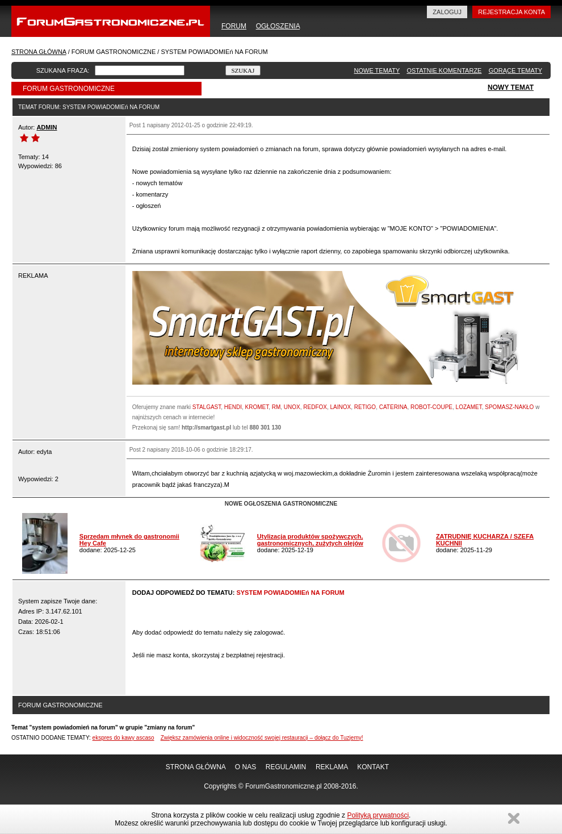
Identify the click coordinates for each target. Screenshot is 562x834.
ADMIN (46, 127)
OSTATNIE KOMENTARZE (443, 70)
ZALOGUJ (447, 12)
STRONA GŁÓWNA (38, 51)
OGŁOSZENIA (278, 26)
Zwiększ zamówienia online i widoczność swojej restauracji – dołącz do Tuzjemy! (262, 738)
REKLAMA (332, 767)
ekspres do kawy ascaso (123, 738)
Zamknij (513, 818)
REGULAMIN (286, 767)
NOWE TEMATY (377, 70)
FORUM (233, 26)
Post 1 (137, 125)
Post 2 (137, 450)
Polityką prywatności (378, 815)
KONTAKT (373, 767)
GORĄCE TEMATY (515, 70)
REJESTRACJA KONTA (511, 12)
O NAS (245, 767)
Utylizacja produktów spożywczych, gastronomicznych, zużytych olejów (310, 540)
